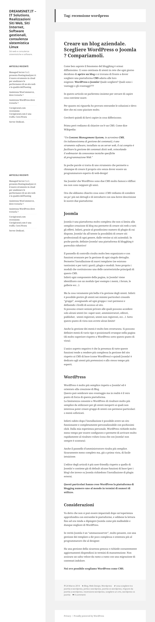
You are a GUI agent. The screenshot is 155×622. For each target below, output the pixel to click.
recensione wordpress (94, 591)
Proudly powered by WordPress (89, 616)
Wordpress (107, 585)
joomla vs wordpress (112, 588)
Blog (86, 585)
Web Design (95, 585)
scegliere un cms (113, 591)
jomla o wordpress (92, 588)
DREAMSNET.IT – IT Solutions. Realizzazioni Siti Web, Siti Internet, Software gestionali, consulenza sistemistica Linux (22, 29)
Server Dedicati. (17, 121)
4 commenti (80, 594)
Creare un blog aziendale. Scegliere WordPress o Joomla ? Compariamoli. (100, 49)
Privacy (67, 616)
